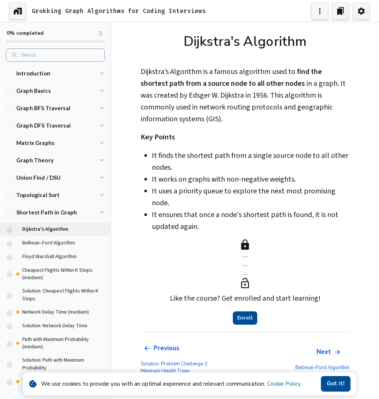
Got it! (336, 384)
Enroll (245, 318)
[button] (55, 73)
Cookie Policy (284, 384)
